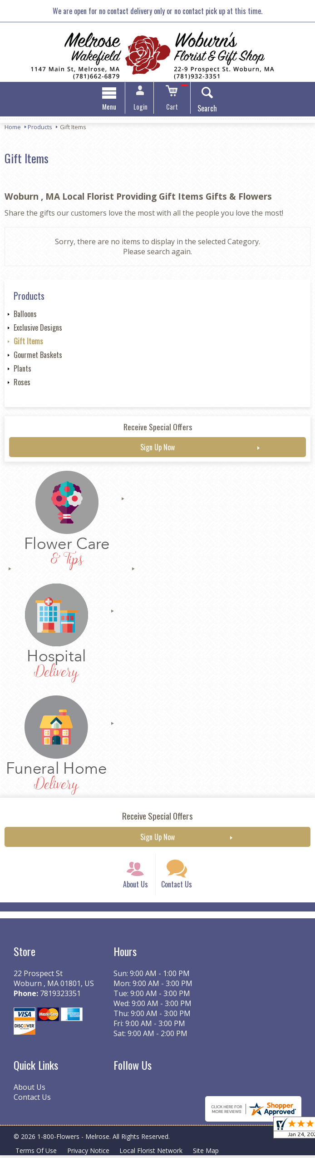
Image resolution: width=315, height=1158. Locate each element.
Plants (22, 369)
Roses (22, 383)
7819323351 (60, 997)
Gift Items (28, 342)
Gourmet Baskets (38, 355)
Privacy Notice (89, 1153)
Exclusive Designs (38, 328)
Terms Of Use (36, 1153)
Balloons (25, 314)
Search (205, 109)
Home (13, 128)
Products (40, 128)
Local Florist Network (152, 1153)
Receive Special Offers (157, 427)
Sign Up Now (157, 448)
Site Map (208, 1153)
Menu (111, 107)
